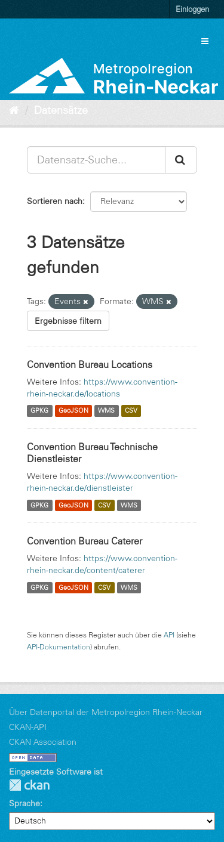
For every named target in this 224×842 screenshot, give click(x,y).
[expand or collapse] (205, 41)
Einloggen (192, 9)
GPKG (39, 411)
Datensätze (61, 110)
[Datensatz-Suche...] (96, 160)
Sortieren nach (54, 201)
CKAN (29, 785)
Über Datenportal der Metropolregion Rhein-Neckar (105, 712)
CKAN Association (42, 741)
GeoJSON (73, 411)
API (169, 634)
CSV (131, 411)
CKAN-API (28, 727)
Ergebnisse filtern (68, 320)
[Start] (14, 110)
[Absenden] (181, 160)
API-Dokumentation (58, 646)
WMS (106, 411)
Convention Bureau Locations (89, 364)
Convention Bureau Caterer (84, 541)
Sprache (24, 803)
